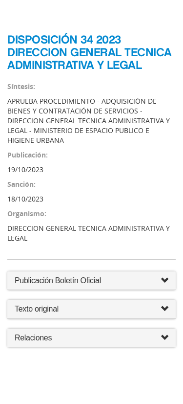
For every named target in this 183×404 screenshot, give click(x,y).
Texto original (37, 309)
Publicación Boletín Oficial (58, 280)
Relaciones (91, 338)
